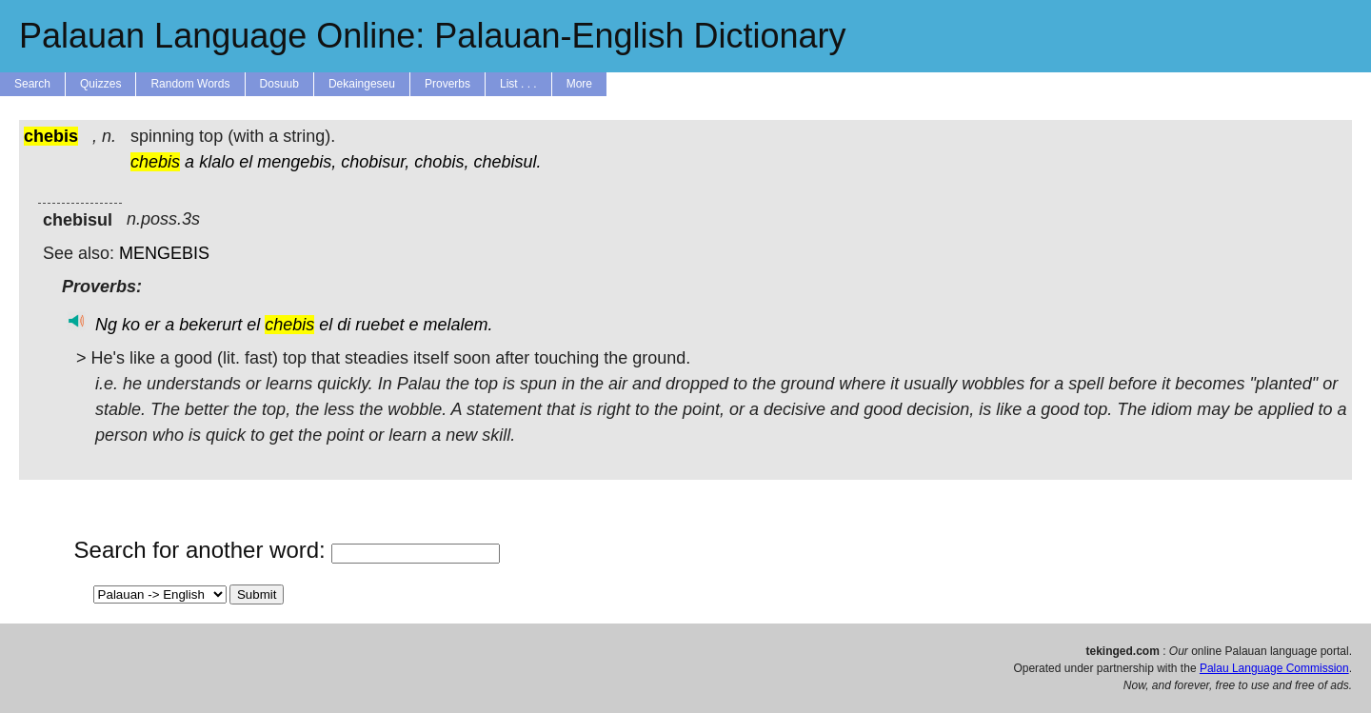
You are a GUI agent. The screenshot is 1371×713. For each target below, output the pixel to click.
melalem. (457, 324)
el (245, 161)
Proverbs (447, 83)
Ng (106, 324)
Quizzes (100, 83)
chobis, (441, 161)
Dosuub (279, 83)
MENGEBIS (164, 253)
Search (32, 83)
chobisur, (375, 161)
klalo (216, 161)
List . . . (518, 83)
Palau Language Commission (1274, 668)
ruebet (379, 324)
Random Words (189, 83)
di (343, 324)
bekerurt (210, 324)
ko (131, 324)
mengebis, (296, 161)
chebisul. (507, 161)
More (579, 83)
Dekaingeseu (361, 83)
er (152, 324)
